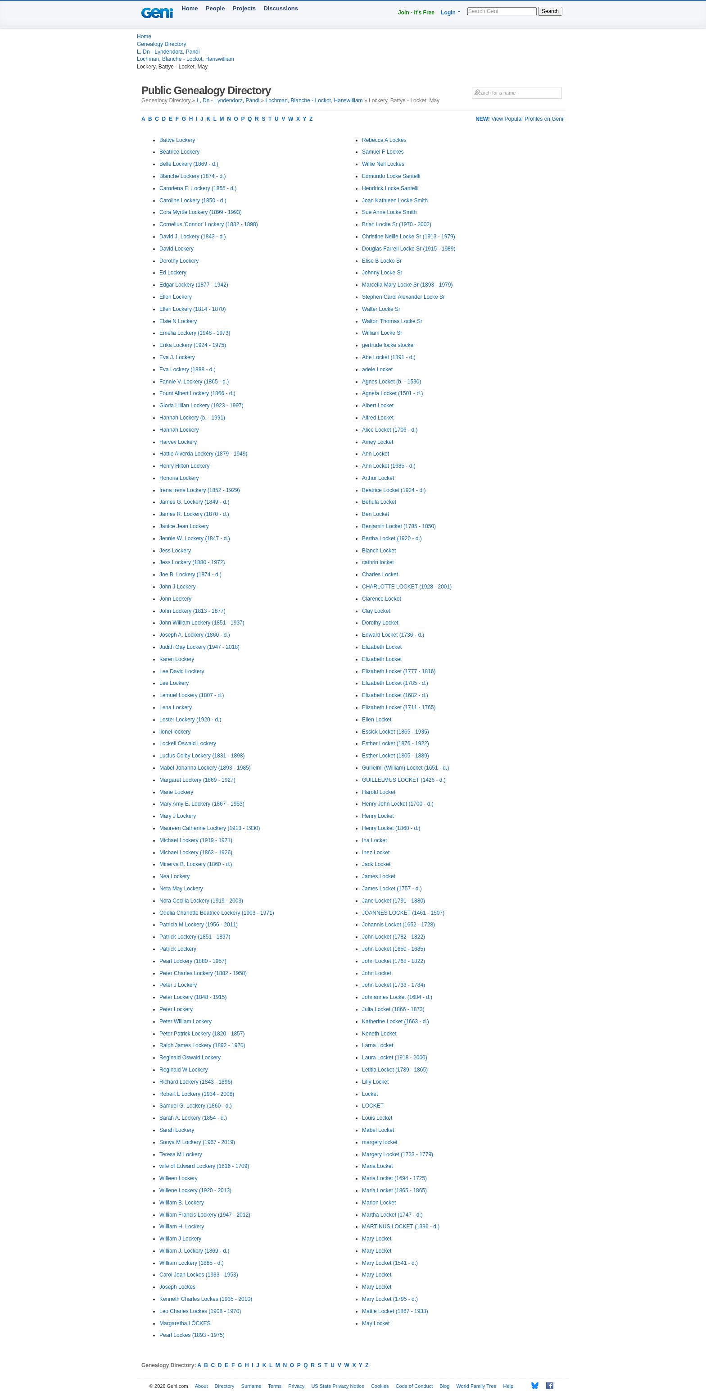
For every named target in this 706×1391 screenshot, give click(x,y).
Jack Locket (376, 864)
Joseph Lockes (177, 1287)
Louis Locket (377, 1118)
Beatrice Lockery (179, 152)
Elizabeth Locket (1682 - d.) (395, 695)
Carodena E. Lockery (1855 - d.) (197, 188)
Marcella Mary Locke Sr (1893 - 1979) (407, 285)
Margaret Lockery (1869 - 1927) (197, 780)
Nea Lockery (174, 876)
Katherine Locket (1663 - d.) (395, 1021)
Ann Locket (375, 454)
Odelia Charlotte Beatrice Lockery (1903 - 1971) (216, 913)
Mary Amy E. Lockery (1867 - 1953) (201, 804)
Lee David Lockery (181, 671)
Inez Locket (375, 852)
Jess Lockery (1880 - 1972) (192, 562)
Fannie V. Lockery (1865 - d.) (194, 382)
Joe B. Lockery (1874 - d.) (190, 574)
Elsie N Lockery (178, 321)
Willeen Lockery (178, 1178)
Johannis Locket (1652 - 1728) (398, 924)
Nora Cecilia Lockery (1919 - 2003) (201, 901)
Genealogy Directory (161, 44)
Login (448, 12)
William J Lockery (180, 1239)
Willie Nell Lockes (383, 164)
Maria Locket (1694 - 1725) (394, 1178)
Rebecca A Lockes (384, 140)
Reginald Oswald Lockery (190, 1057)
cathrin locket (378, 562)
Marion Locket (379, 1202)
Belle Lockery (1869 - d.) (188, 164)
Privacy (296, 1386)
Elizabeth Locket (382, 647)
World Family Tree (476, 1386)
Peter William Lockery (185, 1021)
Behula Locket (379, 502)
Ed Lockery (172, 272)
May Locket (375, 1323)
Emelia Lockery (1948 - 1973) (194, 333)
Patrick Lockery (177, 949)
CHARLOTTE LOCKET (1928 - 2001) (407, 587)
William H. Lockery (181, 1226)
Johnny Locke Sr (382, 272)
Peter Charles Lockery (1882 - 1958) (203, 973)
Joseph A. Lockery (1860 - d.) (194, 635)
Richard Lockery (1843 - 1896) (195, 1082)
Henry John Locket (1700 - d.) (398, 804)
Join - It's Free (416, 12)
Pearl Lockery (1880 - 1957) (192, 961)
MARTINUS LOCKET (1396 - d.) (400, 1226)
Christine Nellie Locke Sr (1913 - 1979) (408, 236)
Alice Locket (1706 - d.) (389, 430)
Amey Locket (377, 442)
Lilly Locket (375, 1082)
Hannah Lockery (179, 430)
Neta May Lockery (181, 888)
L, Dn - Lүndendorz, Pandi (168, 52)
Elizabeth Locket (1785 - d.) (395, 683)
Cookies (380, 1386)
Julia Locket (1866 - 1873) (393, 1009)
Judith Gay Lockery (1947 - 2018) (199, 647)
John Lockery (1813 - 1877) (192, 611)
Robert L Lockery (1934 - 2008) (196, 1094)
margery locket (380, 1142)
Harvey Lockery (178, 442)
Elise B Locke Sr (382, 261)
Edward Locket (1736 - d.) (393, 635)
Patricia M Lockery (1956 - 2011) (198, 924)
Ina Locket (374, 840)
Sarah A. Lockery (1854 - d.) (193, 1118)
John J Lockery (177, 587)
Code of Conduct (414, 1386)
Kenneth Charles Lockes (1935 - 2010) (205, 1299)
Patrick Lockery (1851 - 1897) (194, 937)
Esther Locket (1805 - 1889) (395, 756)
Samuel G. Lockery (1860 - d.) (195, 1106)
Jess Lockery (175, 550)
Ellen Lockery (175, 297)
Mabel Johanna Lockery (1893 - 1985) (205, 768)
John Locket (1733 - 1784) (393, 985)
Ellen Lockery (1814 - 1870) (192, 309)
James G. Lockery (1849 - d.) (194, 502)
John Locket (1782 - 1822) (393, 937)
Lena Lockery (175, 707)
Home (189, 8)
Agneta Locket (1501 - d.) (392, 393)
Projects (244, 8)
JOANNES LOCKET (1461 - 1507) (403, 913)
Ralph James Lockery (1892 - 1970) (202, 1045)
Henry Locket (378, 816)
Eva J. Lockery (177, 357)
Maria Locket (377, 1166)
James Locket (378, 876)
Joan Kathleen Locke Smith (395, 200)
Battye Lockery (177, 140)
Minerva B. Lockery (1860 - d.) (195, 864)
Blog (444, 1386)
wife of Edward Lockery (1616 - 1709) (204, 1166)
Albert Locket (378, 405)
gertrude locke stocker (388, 345)
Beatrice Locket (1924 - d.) (393, 490)
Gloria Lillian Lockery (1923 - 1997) (201, 405)
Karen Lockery (176, 659)
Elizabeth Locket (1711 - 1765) (398, 707)
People (215, 8)
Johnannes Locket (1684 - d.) (397, 997)
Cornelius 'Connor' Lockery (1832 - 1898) (208, 224)
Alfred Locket (378, 418)
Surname (251, 1386)
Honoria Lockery (179, 478)
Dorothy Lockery (179, 261)
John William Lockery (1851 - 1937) (201, 623)
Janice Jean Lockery (183, 526)
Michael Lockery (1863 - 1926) (195, 852)
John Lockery (175, 599)
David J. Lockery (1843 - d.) (192, 236)
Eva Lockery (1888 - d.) (187, 369)
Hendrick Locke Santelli (390, 188)
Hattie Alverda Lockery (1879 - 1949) (203, 454)
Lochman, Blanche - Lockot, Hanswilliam (185, 59)
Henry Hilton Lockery (184, 466)
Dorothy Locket (380, 623)
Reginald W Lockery (183, 1070)
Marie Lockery (176, 792)
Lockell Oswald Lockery (187, 743)
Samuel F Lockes (383, 152)
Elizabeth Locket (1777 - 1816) (398, 671)
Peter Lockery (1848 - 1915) (192, 997)
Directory (225, 1386)
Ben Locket (375, 514)
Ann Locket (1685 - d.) (389, 466)
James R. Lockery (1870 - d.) (194, 514)
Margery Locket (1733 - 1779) (397, 1154)
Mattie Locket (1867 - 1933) (395, 1311)
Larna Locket (377, 1045)
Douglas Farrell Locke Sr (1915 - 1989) (408, 249)
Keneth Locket (379, 1034)
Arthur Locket (378, 478)
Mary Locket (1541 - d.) (390, 1263)
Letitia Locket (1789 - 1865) (395, 1070)
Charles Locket (380, 574)
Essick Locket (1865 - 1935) (395, 732)
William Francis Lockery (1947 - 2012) (204, 1215)
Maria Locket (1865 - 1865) (394, 1190)
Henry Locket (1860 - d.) (391, 828)
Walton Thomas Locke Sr (392, 321)
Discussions (280, 8)
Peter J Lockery (178, 985)
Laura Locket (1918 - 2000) (394, 1057)
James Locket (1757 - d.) (392, 888)
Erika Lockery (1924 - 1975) (192, 345)
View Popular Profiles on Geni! (520, 119)
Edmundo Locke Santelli (391, 176)
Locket (370, 1094)
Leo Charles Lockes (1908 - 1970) (200, 1311)
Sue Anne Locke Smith (389, 212)
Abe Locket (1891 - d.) (389, 357)
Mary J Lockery (177, 816)
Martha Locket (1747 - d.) (392, 1215)
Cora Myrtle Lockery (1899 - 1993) (200, 212)
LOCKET (373, 1106)
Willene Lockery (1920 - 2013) (195, 1190)
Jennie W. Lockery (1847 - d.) (194, 538)
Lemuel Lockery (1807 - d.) (191, 695)
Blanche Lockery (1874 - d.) (192, 176)
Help (508, 1386)
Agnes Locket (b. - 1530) (391, 382)
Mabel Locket (378, 1130)
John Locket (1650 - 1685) (393, 949)
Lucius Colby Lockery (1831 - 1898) (201, 756)
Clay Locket (376, 611)
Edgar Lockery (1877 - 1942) (193, 285)
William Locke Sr (382, 333)
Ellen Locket (376, 719)
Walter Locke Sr (381, 309)
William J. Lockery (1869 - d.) (194, 1251)
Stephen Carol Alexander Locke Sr (403, 297)
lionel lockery (174, 732)
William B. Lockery (181, 1202)
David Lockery (176, 249)
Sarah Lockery (176, 1130)
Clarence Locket (381, 599)
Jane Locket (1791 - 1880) (393, 901)
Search (550, 11)
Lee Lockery (174, 683)
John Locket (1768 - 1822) (393, 961)
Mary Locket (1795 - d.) (390, 1299)
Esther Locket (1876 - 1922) (395, 743)
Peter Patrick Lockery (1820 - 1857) (201, 1034)
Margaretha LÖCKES (184, 1323)
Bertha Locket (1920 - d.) (392, 538)
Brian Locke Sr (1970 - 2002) (396, 224)
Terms (274, 1386)
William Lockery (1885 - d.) (191, 1263)
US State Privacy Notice (337, 1386)
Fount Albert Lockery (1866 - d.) (197, 393)
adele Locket (377, 369)
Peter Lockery (176, 1009)
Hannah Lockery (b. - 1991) (192, 418)
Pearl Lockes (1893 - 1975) (192, 1335)
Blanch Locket (379, 550)
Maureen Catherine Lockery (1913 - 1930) (209, 828)
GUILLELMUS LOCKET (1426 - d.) (404, 780)
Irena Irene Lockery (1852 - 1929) (199, 490)
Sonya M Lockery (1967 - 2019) (197, 1142)
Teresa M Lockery (180, 1154)
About (201, 1386)
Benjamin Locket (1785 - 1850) (399, 526)
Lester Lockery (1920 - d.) (190, 719)
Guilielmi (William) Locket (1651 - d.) (405, 768)
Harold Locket (378, 792)
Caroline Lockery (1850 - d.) (192, 200)
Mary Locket (376, 1239)
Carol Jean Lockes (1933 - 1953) (198, 1275)
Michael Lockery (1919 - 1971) (195, 840)
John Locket (376, 973)
